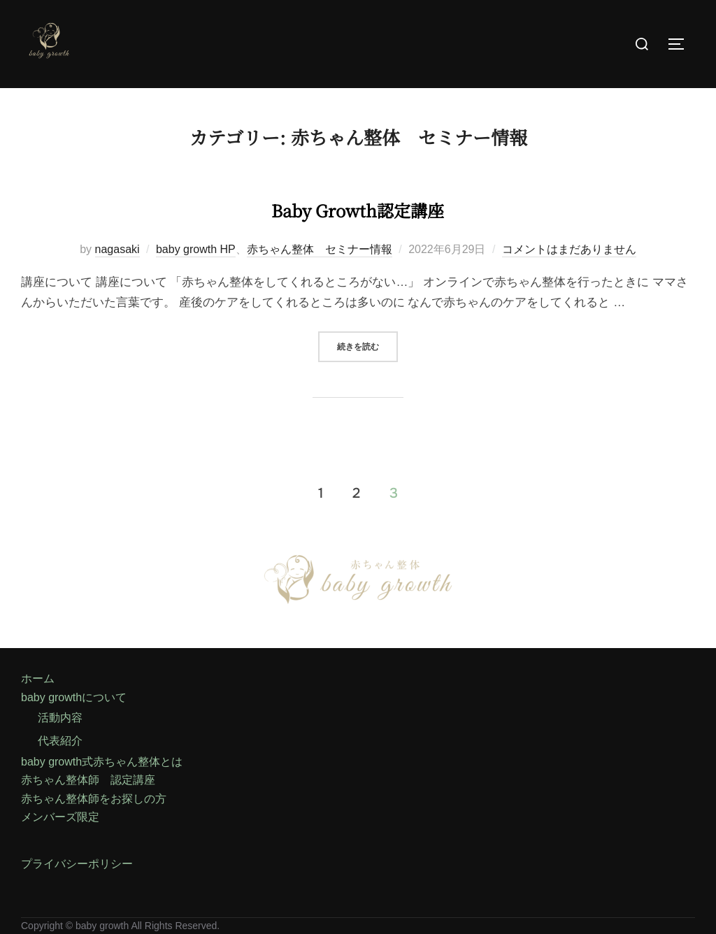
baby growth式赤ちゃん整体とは (101, 762)
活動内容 (60, 718)
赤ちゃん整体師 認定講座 (88, 780)
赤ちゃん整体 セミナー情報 (319, 249)
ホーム (38, 678)
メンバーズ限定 (60, 817)
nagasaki (117, 249)
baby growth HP (196, 249)
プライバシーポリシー (77, 864)
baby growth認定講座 (357, 205)
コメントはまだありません (569, 249)
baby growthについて (74, 697)
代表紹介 (60, 741)
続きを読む (367, 346)
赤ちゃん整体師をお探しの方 (93, 799)
